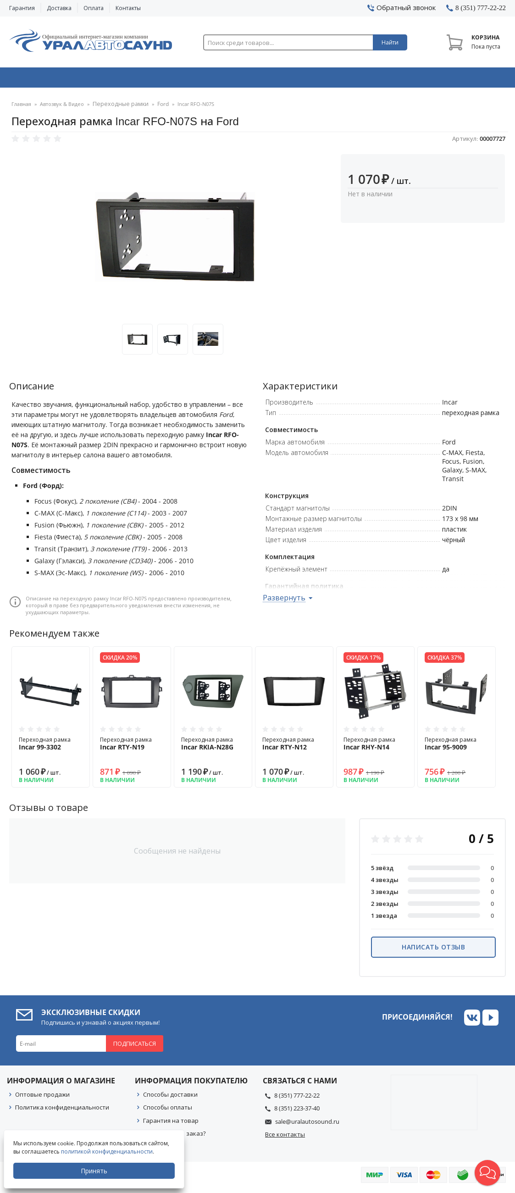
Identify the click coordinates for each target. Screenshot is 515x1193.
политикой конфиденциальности (108, 1151)
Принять (95, 1170)
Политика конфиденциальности (62, 1110)
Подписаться (134, 1047)
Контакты (128, 8)
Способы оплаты (167, 1110)
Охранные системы (159, 79)
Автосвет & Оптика (360, 79)
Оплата (93, 8)
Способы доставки (170, 1097)
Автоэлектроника (260, 79)
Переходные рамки (117, 107)
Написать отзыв (433, 950)
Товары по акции (459, 79)
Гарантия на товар (171, 1124)
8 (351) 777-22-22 (297, 1098)
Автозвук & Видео (58, 79)
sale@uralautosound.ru (307, 1125)
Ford (156, 107)
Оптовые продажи (42, 1097)
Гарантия (22, 8)
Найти (390, 42)
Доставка (59, 8)
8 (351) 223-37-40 (297, 1111)
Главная (21, 107)
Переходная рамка (51, 747)
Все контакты (285, 1137)
